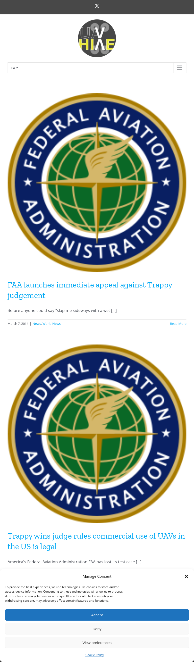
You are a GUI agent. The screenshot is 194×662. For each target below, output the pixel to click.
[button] (186, 576)
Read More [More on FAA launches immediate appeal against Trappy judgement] (178, 323)
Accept (97, 615)
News (37, 323)
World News (51, 323)
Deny (96, 629)
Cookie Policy (94, 655)
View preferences (97, 643)
